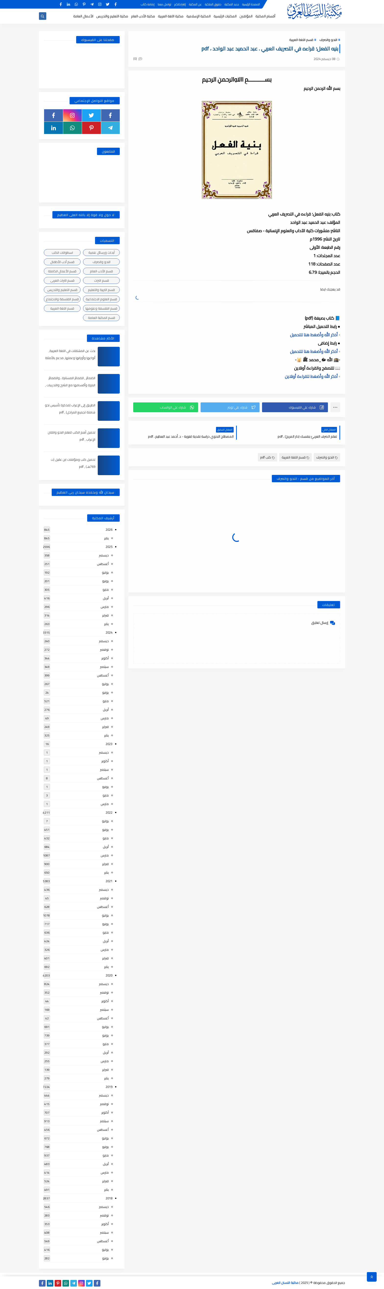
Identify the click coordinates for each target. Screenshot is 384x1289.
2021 (109, 881)
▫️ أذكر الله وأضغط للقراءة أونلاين (312, 376)
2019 (109, 1087)
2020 (109, 975)
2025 (109, 547)
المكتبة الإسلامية (198, 16)
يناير (106, 538)
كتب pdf (267, 457)
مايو (106, 589)
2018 (109, 1198)
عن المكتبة (195, 4)
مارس (105, 607)
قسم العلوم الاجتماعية (101, 299)
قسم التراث (101, 280)
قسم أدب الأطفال (62, 262)
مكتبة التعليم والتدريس (112, 16)
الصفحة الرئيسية (251, 4)
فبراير (105, 615)
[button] (295, 407)
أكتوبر (105, 658)
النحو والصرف (328, 40)
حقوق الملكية (213, 4)
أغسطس (103, 564)
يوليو (105, 572)
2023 (109, 744)
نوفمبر (104, 649)
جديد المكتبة (232, 4)
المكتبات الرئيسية (225, 16)
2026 (109, 529)
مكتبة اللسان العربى (285, 1283)
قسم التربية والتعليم (101, 290)
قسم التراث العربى (62, 280)
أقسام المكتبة (265, 16)
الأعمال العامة (83, 16)
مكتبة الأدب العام (143, 16)
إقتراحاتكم (180, 4)
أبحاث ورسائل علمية (101, 252)
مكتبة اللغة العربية (170, 16)
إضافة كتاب (148, 4)
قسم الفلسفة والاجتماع (62, 299)
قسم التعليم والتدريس (62, 290)
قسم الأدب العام (101, 271)
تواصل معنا (164, 4)
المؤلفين (246, 16)
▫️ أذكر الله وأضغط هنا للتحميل (315, 335)
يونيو (105, 581)
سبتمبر (104, 667)
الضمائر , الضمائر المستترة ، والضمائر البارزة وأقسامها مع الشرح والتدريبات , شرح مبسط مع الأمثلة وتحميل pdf (70, 385)
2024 (109, 632)
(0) (137, 58)
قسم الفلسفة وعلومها (101, 308)
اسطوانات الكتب (62, 252)
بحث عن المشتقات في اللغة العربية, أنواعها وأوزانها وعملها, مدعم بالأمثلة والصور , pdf (70, 358)
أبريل (106, 598)
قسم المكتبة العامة (101, 318)
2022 (109, 812)
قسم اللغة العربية (301, 40)
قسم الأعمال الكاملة (62, 271)
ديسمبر (104, 555)
